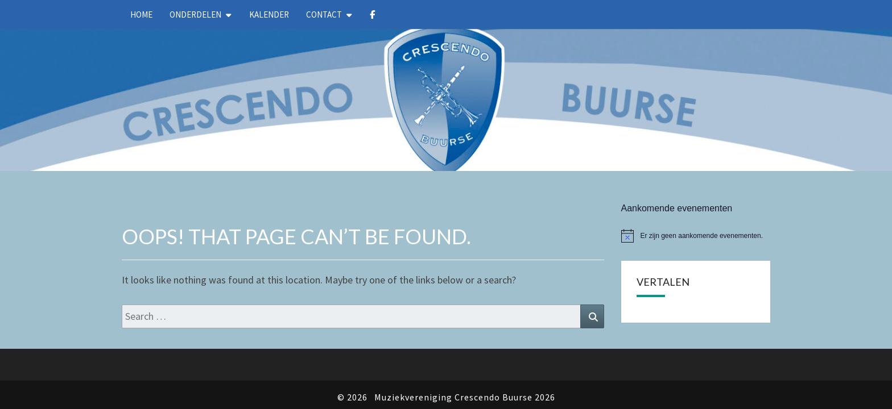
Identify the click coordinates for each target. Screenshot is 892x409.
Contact (324, 14)
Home (141, 14)
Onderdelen (195, 14)
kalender (269, 14)
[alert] (696, 207)
